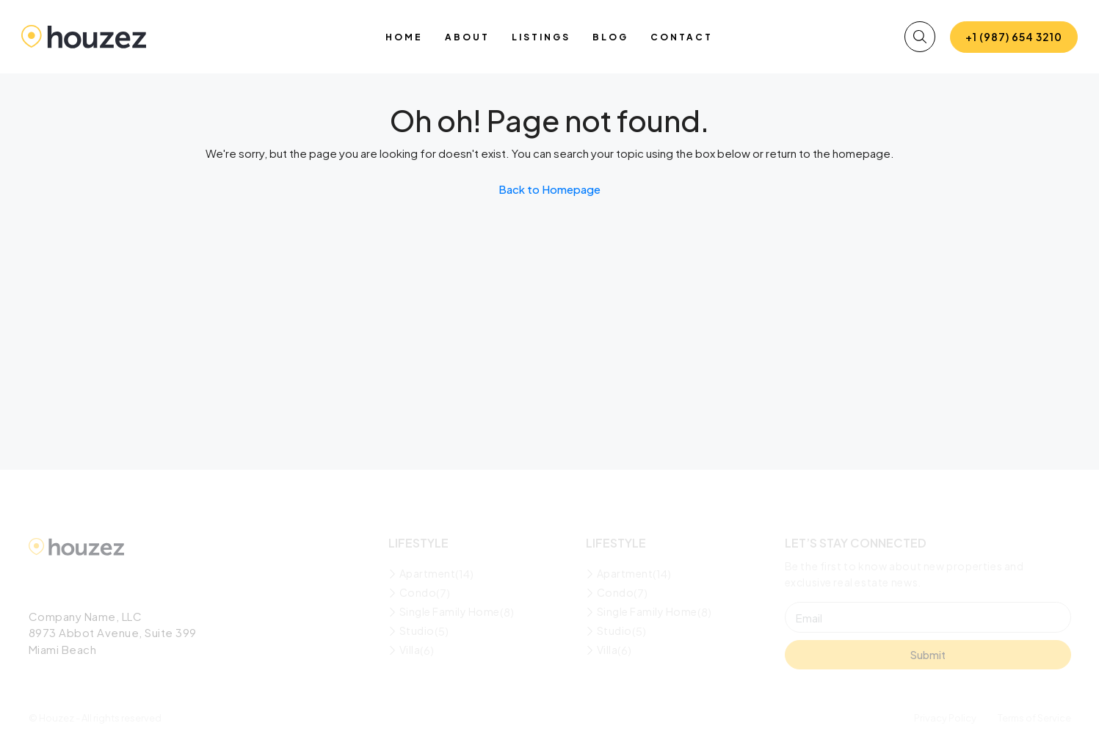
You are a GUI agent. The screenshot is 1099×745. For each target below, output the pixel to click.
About (467, 37)
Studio (417, 630)
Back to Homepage (549, 189)
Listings (541, 37)
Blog (610, 37)
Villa (410, 649)
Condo (418, 592)
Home (404, 37)
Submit (928, 654)
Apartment (427, 573)
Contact (681, 37)
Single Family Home (449, 611)
